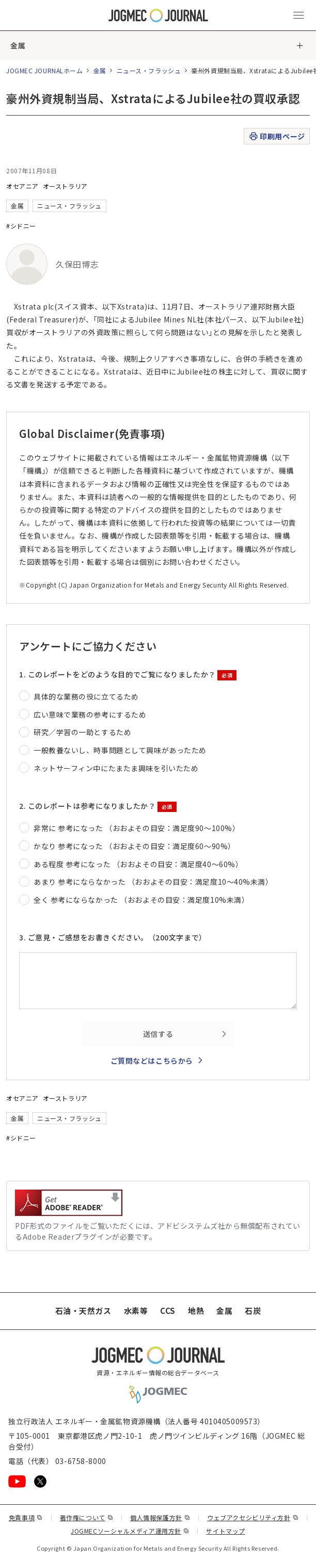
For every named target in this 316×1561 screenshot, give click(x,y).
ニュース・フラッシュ (149, 70)
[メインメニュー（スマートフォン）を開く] (298, 15)
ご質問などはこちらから (151, 1060)
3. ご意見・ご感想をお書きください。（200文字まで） (113, 937)
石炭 (253, 1310)
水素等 (136, 1310)
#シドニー (21, 225)
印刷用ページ (276, 136)
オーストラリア (65, 186)
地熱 (196, 1310)
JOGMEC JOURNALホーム (44, 70)
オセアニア (22, 186)
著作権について (86, 1517)
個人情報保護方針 (160, 1517)
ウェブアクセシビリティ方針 (252, 1517)
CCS (168, 1310)
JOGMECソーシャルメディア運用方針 (130, 1530)
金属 (17, 45)
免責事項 (26, 1517)
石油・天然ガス (83, 1310)
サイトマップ (225, 1530)
